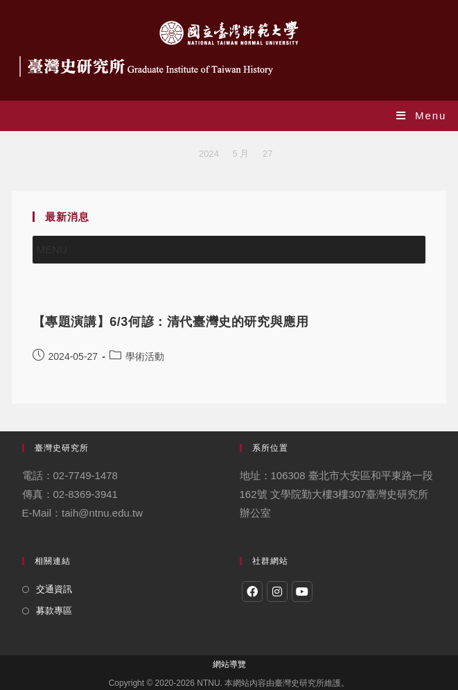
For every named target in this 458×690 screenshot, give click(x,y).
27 (267, 153)
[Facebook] (252, 591)
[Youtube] (302, 591)
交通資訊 (54, 589)
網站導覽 (229, 664)
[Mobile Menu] (421, 115)
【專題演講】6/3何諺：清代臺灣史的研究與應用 (171, 322)
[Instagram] (277, 591)
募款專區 (54, 610)
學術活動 (144, 356)
